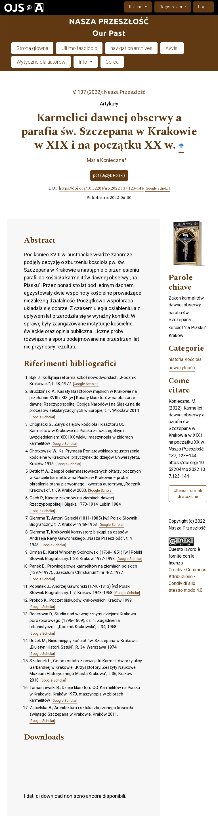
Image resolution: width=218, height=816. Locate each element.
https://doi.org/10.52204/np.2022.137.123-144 (101, 188)
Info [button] (83, 62)
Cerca (112, 62)
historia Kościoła (185, 359)
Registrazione (173, 6)
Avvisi (172, 48)
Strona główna (32, 48)
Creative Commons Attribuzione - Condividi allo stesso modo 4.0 (187, 580)
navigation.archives (131, 48)
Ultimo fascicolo (79, 48)
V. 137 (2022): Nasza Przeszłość (109, 92)
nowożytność (182, 367)
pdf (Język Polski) (109, 175)
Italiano (140, 6)
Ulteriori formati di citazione (188, 493)
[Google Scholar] (157, 188)
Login (203, 6)
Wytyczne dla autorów (41, 62)
